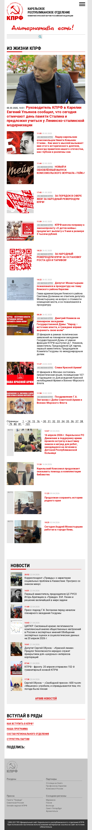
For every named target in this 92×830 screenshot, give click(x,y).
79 (11, 424)
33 (58, 421)
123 (27, 424)
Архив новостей (46, 698)
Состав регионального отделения (28, 733)
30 (45, 421)
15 (34, 421)
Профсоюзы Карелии (56, 786)
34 (63, 421)
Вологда (50, 805)
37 (77, 421)
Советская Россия (15, 803)
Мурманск (51, 800)
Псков (49, 803)
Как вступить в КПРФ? (20, 723)
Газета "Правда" (14, 800)
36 (72, 421)
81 (20, 424)
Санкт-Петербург (54, 808)
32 (54, 421)
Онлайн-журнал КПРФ (17, 805)
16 (38, 421)
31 (49, 421)
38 (82, 421)
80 (15, 424)
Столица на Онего (54, 783)
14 (29, 421)
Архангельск (52, 811)
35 (68, 421)
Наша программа (17, 728)
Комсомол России (54, 788)
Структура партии (18, 739)
